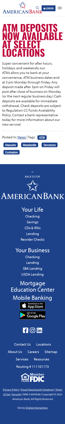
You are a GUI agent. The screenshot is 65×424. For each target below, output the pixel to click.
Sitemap (51, 351)
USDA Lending (32, 274)
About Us (15, 351)
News (22, 137)
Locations (43, 344)
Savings (33, 221)
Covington (11, 152)
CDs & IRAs (33, 227)
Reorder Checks (32, 239)
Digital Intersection (37, 407)
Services (22, 359)
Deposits (10, 145)
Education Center (32, 289)
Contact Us (22, 344)
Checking (32, 216)
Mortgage (32, 283)
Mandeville (29, 145)
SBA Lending (32, 268)
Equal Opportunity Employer (37, 389)
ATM (42, 137)
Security (16, 394)
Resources (41, 359)
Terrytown (49, 145)
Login (49, 8)
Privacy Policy (11, 389)
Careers (33, 351)
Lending (32, 233)
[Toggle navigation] (59, 8)
